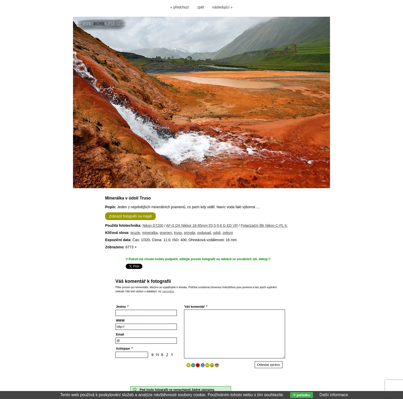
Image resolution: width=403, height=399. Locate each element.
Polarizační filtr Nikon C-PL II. (264, 225)
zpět (200, 7)
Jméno (121, 307)
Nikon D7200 (152, 225)
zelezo (228, 233)
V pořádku (301, 395)
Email (120, 334)
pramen (166, 233)
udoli (217, 233)
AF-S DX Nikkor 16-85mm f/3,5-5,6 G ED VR (202, 225)
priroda (189, 233)
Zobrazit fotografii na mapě (130, 216)
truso (178, 233)
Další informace (333, 395)
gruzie (135, 233)
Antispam (123, 348)
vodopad (204, 233)
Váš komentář (195, 307)
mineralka (150, 233)
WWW (120, 320)
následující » (222, 7)
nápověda (168, 291)
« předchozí (179, 7)
